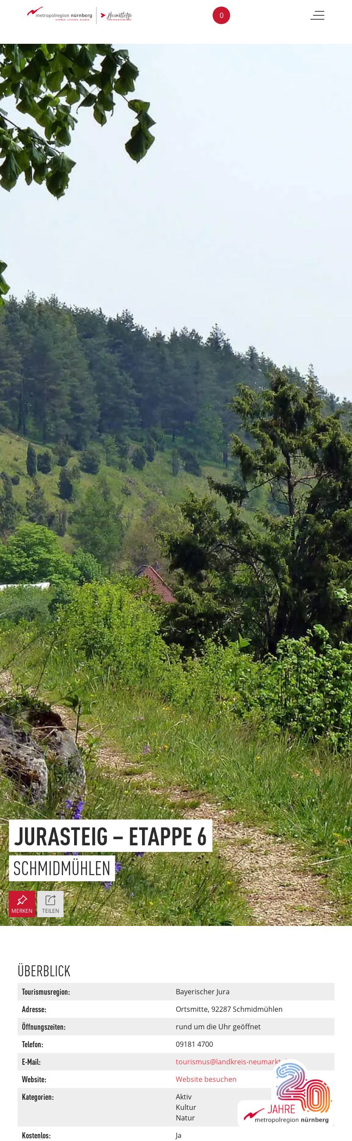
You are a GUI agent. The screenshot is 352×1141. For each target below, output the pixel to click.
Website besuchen (206, 1079)
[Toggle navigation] (317, 15)
